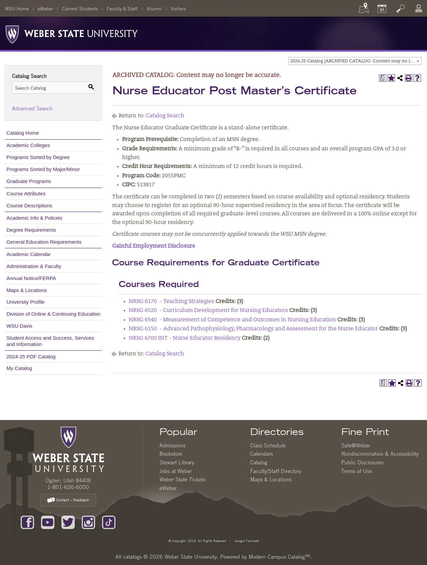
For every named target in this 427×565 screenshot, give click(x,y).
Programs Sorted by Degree (38, 157)
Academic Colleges (28, 145)
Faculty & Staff (122, 8)
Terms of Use (356, 471)
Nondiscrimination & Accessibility (380, 453)
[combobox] (355, 61)
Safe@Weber (355, 445)
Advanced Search (32, 108)
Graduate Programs (29, 181)
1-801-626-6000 (68, 487)
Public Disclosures (362, 462)
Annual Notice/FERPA (31, 278)
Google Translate (246, 540)
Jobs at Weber (175, 471)
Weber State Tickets (182, 479)
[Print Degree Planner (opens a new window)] (382, 78)
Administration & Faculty (34, 266)
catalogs (132, 556)
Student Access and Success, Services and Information (50, 341)
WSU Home (17, 8)
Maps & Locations (27, 290)
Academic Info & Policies (34, 218)
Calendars (261, 453)
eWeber (45, 8)
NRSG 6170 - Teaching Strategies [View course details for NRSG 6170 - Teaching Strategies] (171, 301)
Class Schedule (268, 445)
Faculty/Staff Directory (275, 471)
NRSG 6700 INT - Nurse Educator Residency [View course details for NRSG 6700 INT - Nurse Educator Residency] (185, 338)
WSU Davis (20, 326)
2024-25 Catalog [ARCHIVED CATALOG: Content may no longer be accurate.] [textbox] (355, 61)
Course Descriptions (29, 205)
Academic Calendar (29, 254)
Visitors (178, 8)
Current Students (80, 8)
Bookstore (170, 453)
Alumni (154, 8)
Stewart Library (176, 462)
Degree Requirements (31, 230)
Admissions (172, 445)
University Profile (26, 302)
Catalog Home (23, 133)
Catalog (258, 462)
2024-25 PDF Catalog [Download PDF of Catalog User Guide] (31, 356)
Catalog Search (165, 116)
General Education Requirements (44, 242)
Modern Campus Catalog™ (279, 556)
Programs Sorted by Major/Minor (43, 169)
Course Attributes (26, 193)
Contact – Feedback (68, 500)
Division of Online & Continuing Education (53, 314)
